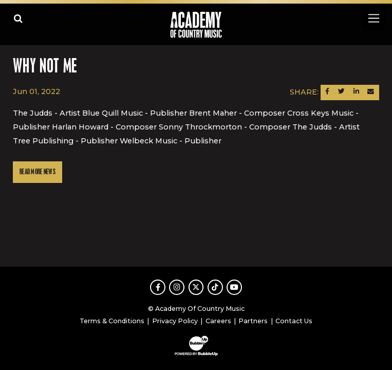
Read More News (37, 172)
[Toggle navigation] (373, 18)
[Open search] (18, 18)
